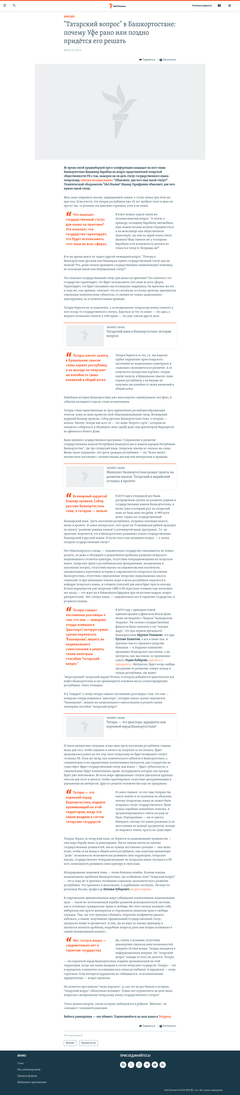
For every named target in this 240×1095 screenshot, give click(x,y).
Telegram (164, 1016)
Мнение (69, 16)
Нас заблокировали (28, 1070)
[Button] (147, 60)
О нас (20, 1063)
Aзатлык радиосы (202, 5)
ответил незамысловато (96, 180)
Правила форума (27, 1076)
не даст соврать (140, 889)
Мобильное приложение (32, 1082)
